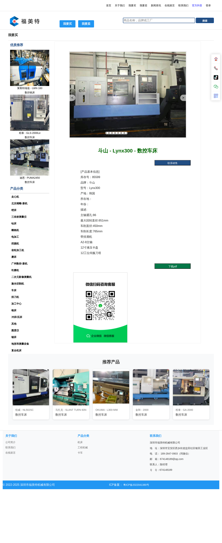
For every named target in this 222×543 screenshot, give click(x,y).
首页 (108, 5)
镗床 (13, 210)
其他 (13, 323)
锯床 (13, 337)
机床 (80, 442)
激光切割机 (17, 283)
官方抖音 (197, 5)
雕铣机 (15, 230)
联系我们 (183, 5)
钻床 (13, 223)
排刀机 (15, 297)
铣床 (13, 310)
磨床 (13, 256)
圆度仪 (15, 330)
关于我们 (120, 5)
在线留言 (170, 5)
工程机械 (83, 447)
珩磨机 (15, 270)
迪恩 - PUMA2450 (30, 177)
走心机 (15, 196)
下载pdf (172, 266)
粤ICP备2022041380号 (136, 484)
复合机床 (16, 350)
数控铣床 (30, 92)
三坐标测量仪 (19, 216)
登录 (209, 5)
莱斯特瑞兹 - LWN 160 (29, 88)
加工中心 (16, 303)
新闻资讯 (156, 5)
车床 (13, 290)
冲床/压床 (16, 317)
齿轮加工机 (17, 250)
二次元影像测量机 (21, 276)
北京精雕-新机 (19, 203)
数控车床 (30, 137)
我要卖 (143, 5)
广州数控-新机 (19, 263)
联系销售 (172, 163)
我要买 (132, 5)
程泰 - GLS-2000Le (30, 133)
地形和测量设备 (20, 343)
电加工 (15, 236)
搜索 (204, 20)
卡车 (80, 452)
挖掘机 (15, 243)
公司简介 (10, 442)
